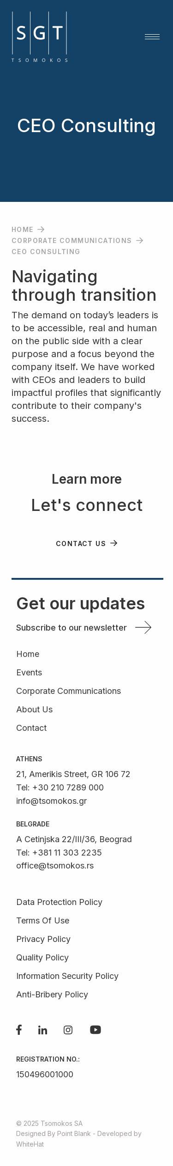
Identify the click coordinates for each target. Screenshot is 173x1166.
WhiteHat (30, 1144)
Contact (31, 728)
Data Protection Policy (59, 902)
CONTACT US (81, 543)
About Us (34, 709)
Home (23, 229)
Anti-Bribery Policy (52, 994)
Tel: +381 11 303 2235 (59, 852)
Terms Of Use (42, 921)
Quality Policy (42, 957)
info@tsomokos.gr (51, 801)
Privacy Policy (43, 939)
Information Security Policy (67, 976)
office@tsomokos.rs (55, 865)
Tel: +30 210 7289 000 (60, 787)
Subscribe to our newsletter (71, 627)
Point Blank (74, 1133)
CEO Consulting (46, 251)
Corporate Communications (72, 240)
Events (29, 672)
